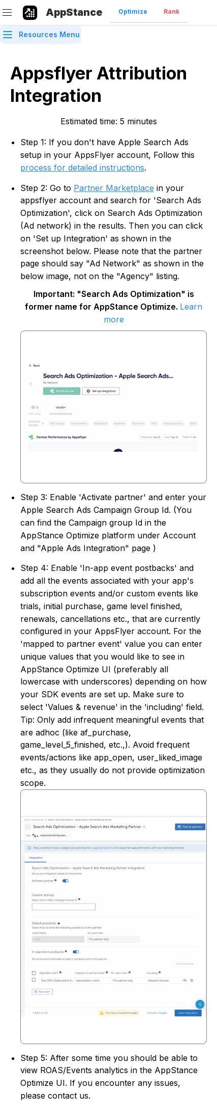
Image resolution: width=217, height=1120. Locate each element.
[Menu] (7, 13)
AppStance (74, 12)
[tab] (133, 12)
